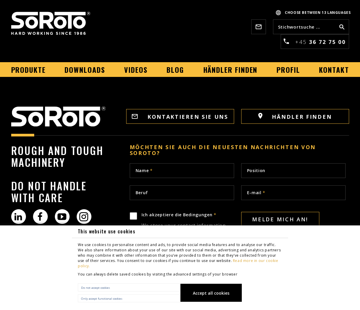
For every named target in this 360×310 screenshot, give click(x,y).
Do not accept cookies (95, 288)
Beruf (142, 192)
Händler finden (295, 116)
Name (144, 170)
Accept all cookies (211, 293)
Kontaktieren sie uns (180, 116)
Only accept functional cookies (101, 299)
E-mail (256, 192)
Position (256, 170)
